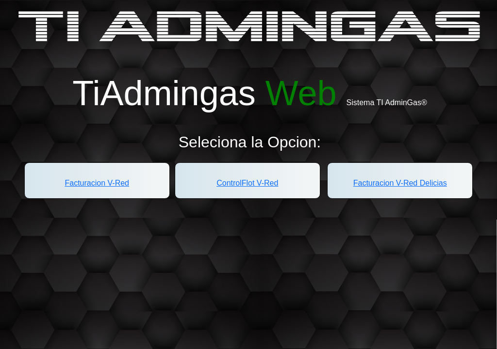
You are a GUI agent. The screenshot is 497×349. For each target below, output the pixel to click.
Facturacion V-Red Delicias (400, 183)
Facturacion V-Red (97, 183)
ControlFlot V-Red (247, 183)
